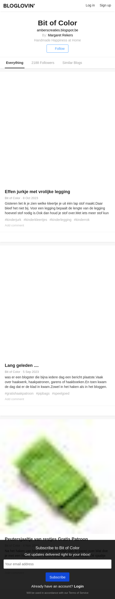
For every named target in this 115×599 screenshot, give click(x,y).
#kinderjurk (13, 220)
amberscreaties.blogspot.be (57, 30)
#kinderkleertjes (35, 220)
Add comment (14, 225)
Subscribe (57, 577)
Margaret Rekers (60, 35)
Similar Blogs (72, 63)
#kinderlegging (61, 220)
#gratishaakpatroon (19, 393)
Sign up (105, 5)
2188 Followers (42, 63)
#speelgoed (60, 393)
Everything (14, 63)
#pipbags (43, 393)
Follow (57, 48)
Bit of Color (12, 198)
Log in (90, 5)
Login (79, 586)
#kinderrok (82, 220)
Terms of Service (78, 592)
